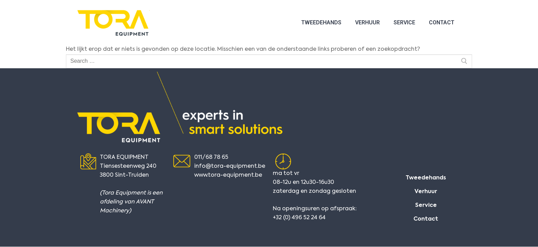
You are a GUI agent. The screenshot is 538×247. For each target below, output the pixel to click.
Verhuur (367, 22)
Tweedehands (321, 22)
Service (404, 22)
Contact (441, 22)
